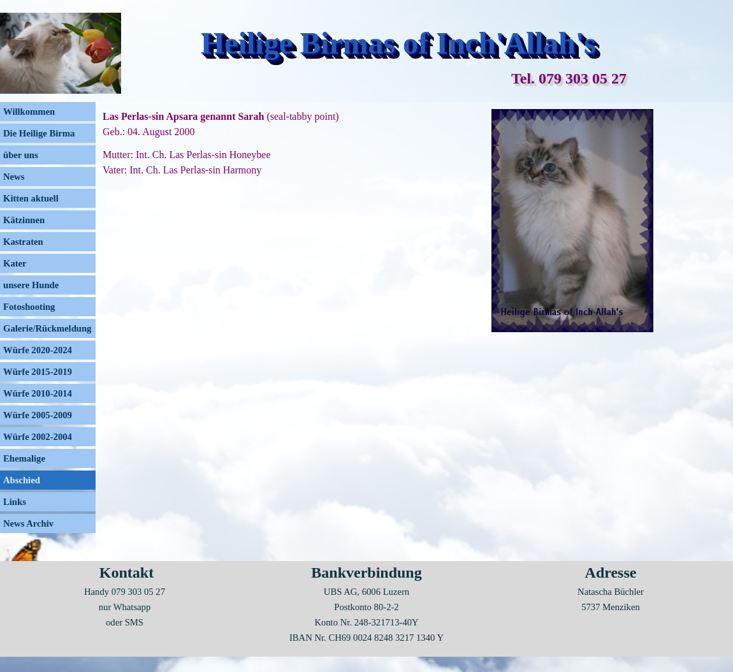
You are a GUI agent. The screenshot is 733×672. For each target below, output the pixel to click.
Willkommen (29, 111)
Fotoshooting (29, 307)
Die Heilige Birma (39, 133)
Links (14, 502)
